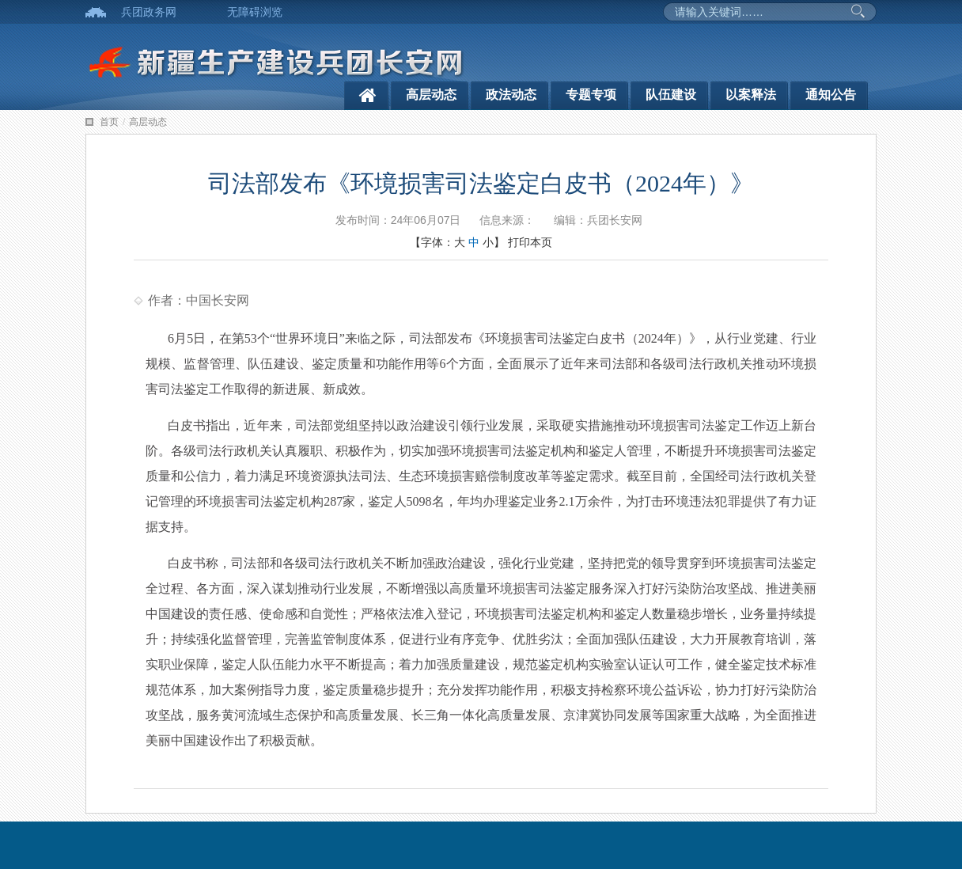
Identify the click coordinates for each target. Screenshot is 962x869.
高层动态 (431, 94)
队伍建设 (671, 94)
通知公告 (830, 94)
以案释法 (750, 94)
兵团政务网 (148, 12)
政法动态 (511, 94)
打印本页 (530, 242)
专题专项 (591, 94)
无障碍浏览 (254, 12)
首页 (109, 121)
